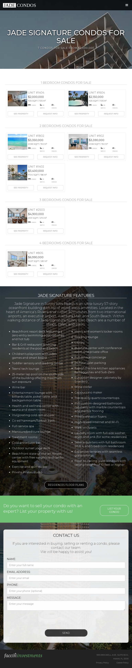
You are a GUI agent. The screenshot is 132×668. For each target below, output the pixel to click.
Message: (11, 600)
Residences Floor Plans (64, 485)
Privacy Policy (102, 662)
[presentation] (30, 621)
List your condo (116, 510)
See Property (21, 114)
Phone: (10, 587)
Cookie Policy (123, 662)
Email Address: (16, 574)
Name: (9, 561)
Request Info (50, 114)
